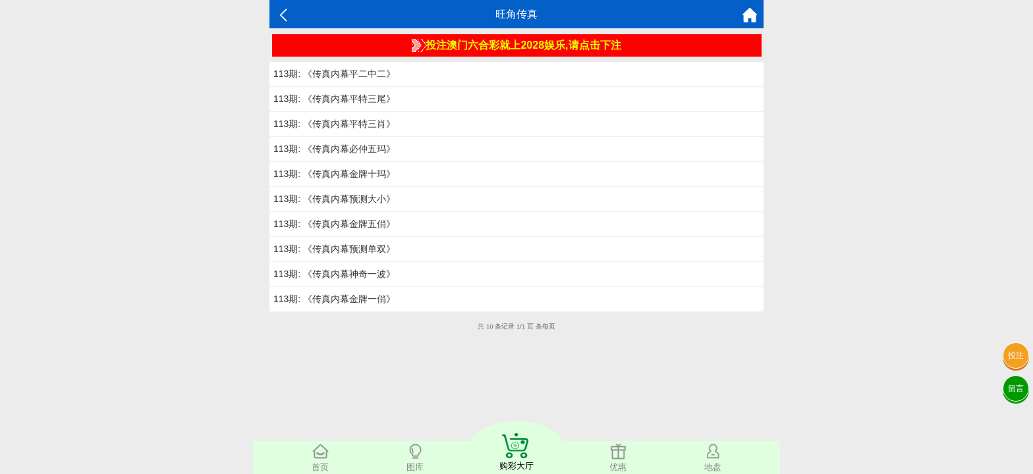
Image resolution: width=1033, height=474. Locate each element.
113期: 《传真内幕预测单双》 (334, 249)
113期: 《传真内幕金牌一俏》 (334, 299)
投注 (1016, 355)
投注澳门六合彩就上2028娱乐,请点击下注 (516, 45)
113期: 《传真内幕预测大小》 (334, 199)
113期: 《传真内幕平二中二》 (334, 73)
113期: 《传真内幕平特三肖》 (334, 123)
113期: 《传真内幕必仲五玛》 (334, 149)
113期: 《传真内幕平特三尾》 (334, 98)
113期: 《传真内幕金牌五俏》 (334, 224)
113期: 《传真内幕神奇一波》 (334, 274)
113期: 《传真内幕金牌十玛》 (334, 174)
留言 (1016, 388)
